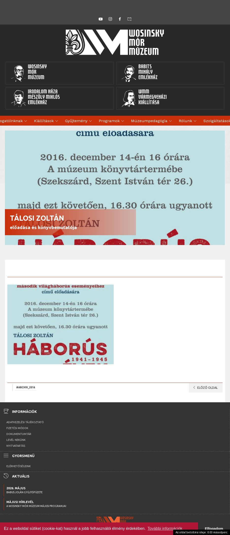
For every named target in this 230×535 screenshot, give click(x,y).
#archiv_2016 (25, 387)
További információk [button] (165, 528)
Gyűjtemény (79, 121)
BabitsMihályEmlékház (139, 73)
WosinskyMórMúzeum (29, 73)
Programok (112, 121)
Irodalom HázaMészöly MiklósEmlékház (35, 98)
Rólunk (188, 121)
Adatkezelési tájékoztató (25, 422)
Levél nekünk (16, 439)
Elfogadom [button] (214, 529)
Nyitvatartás (15, 445)
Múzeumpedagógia (152, 121)
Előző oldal (204, 387)
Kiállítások (47, 121)
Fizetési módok (17, 428)
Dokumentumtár (18, 434)
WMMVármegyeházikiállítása (144, 98)
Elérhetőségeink (18, 466)
